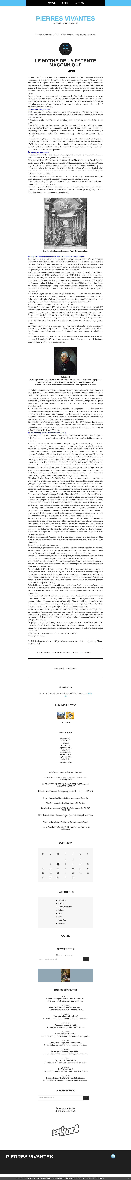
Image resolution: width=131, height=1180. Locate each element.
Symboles (61, 923)
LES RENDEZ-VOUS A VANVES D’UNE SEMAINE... (64, 777)
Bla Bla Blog (80, 803)
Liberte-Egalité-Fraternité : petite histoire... (65, 1078)
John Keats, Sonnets (56, 772)
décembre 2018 (65, 738)
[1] (53, 173)
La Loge (61, 910)
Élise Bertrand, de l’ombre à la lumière (59, 803)
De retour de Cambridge (65, 1060)
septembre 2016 (66, 748)
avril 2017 (65, 743)
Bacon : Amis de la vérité (52, 798)
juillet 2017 (65, 741)
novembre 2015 (65, 755)
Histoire (75, 652)
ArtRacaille (84, 822)
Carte (65, 935)
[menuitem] (51, 3)
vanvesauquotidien (65, 779)
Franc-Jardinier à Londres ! (65, 1016)
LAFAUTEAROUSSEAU (65, 786)
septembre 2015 (66, 757)
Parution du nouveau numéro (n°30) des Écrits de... (59, 808)
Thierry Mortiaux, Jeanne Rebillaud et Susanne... (60, 822)
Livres (60, 913)
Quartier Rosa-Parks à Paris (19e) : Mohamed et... (59, 827)
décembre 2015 (65, 752)
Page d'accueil (68, 35)
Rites (60, 917)
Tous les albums (65, 722)
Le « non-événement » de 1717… (48, 35)
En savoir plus (100, 1178)
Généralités (66, 652)
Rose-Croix (62, 920)
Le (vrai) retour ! (65, 1069)
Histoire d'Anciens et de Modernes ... (65, 1007)
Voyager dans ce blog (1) (65, 1025)
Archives (65, 3)
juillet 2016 (65, 750)
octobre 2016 (65, 745)
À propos (80, 3)
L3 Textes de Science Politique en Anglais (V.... (55, 815)
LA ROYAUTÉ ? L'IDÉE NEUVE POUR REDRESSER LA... (64, 784)
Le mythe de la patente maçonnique (65, 62)
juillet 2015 (65, 759)
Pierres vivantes (65, 18)
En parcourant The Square (85, 35)
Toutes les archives (65, 762)
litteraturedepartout (74, 772)
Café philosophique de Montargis (76, 798)
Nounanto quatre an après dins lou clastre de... (55, 791)
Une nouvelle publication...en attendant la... (65, 999)
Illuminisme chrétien (65, 907)
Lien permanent (43, 652)
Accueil (51, 3)
